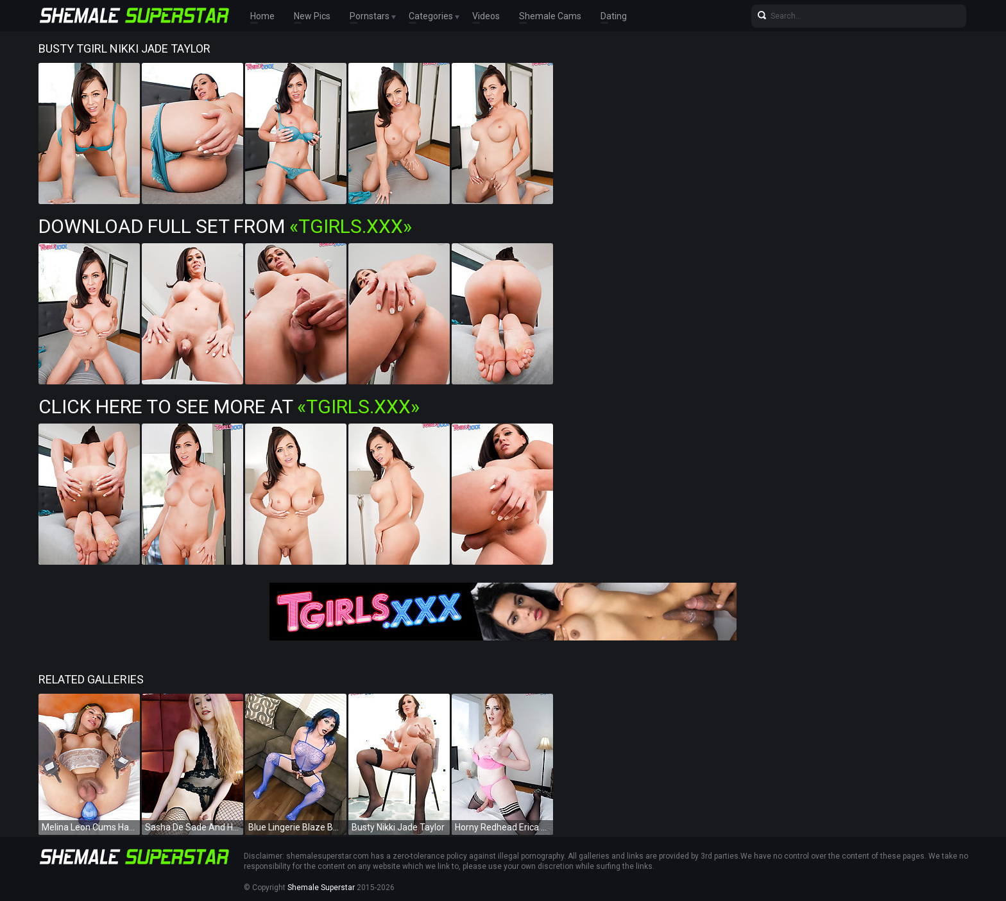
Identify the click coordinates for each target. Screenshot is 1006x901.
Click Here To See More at (229, 406)
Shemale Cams (550, 16)
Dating (614, 16)
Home (262, 16)
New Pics (312, 16)
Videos (486, 16)
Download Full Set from (225, 226)
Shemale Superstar (321, 887)
